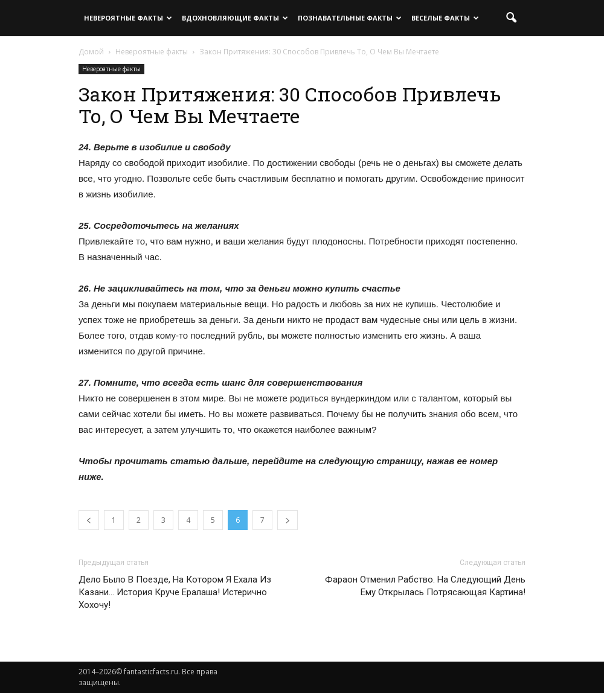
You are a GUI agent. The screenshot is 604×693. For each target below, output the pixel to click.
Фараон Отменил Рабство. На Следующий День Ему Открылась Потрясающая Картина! (425, 586)
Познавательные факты (350, 17)
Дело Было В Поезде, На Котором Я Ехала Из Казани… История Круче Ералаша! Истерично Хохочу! (175, 592)
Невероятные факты (128, 17)
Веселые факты (445, 17)
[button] (510, 18)
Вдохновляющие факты (235, 17)
